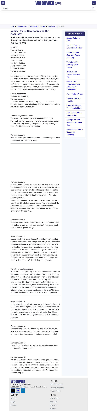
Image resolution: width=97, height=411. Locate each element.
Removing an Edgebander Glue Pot (73, 74)
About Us (53, 402)
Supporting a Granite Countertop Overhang (74, 132)
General (42, 26)
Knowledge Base (21, 26)
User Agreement (56, 384)
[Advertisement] (50, 18)
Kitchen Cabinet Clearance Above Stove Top (73, 55)
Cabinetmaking (33, 26)
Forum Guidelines (57, 388)
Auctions (53, 409)
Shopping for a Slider (74, 94)
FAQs (13, 402)
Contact (14, 405)
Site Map (14, 398)
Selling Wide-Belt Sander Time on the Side (74, 122)
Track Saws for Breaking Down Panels (72, 64)
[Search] (46, 8)
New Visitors (55, 398)
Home (12, 26)
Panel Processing (53, 26)
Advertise (53, 405)
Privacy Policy (55, 391)
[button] (13, 390)
